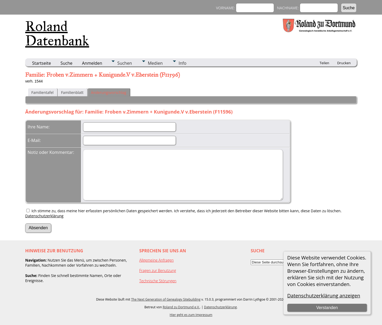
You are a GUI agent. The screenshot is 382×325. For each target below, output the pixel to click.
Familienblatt (72, 92)
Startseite (41, 63)
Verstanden (327, 307)
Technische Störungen (157, 280)
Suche (66, 63)
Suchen (124, 63)
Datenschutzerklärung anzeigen (323, 295)
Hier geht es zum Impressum (191, 315)
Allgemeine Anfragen (156, 260)
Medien (155, 63)
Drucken (344, 62)
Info (182, 63)
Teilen (324, 62)
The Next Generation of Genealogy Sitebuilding (166, 299)
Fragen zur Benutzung (157, 270)
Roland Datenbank (57, 33)
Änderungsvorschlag (108, 92)
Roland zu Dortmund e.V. (181, 307)
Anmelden (92, 63)
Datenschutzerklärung (44, 215)
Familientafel (42, 92)
